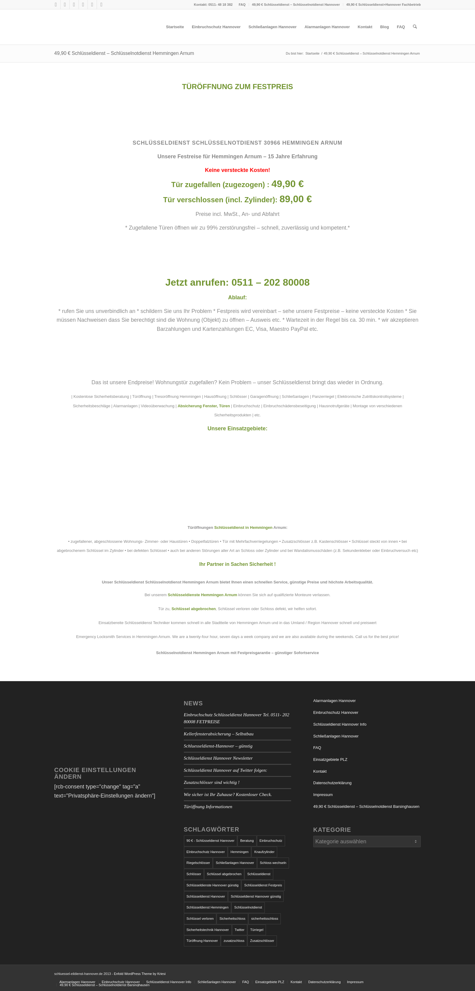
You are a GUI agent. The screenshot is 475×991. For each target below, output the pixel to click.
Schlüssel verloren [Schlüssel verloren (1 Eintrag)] (200, 918)
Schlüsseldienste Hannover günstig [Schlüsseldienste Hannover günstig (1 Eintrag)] (213, 885)
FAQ (242, 4)
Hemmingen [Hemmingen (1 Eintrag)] (239, 852)
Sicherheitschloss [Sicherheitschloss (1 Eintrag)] (232, 918)
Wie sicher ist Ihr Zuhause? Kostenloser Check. (228, 794)
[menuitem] (242, 4)
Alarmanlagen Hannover (334, 700)
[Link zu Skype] (74, 4)
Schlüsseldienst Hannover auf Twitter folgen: (225, 770)
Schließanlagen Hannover (336, 736)
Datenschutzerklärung (332, 783)
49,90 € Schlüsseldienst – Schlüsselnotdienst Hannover (296, 4)
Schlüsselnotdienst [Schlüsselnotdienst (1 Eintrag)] (248, 907)
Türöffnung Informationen (208, 806)
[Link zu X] (65, 4)
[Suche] (415, 27)
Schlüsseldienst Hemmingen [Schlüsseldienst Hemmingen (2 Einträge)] (208, 907)
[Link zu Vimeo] (92, 4)
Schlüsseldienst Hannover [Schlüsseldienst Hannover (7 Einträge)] (206, 896)
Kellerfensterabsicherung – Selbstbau (219, 733)
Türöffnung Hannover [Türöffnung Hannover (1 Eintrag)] (202, 940)
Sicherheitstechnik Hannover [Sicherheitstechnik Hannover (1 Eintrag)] (208, 930)
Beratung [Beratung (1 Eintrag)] (247, 840)
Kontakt (320, 771)
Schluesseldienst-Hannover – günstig (218, 745)
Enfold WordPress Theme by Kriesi (140, 974)
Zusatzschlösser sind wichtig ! (212, 782)
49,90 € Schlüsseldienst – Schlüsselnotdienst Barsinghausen (366, 806)
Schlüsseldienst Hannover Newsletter (218, 758)
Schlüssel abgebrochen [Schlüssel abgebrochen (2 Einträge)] (224, 874)
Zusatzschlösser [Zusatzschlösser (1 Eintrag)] (262, 940)
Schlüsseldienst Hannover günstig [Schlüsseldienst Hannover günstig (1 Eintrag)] (256, 896)
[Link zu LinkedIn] (101, 4)
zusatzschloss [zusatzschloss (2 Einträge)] (234, 940)
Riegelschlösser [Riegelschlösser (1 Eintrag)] (198, 863)
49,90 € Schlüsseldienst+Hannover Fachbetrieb (383, 4)
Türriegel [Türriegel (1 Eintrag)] (256, 930)
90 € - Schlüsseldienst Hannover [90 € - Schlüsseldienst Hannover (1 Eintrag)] (210, 840)
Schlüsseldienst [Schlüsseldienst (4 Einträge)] (258, 874)
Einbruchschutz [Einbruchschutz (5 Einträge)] (271, 840)
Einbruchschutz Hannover (335, 712)
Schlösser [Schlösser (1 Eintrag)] (194, 874)
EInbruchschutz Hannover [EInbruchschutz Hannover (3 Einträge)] (206, 852)
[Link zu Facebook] (55, 4)
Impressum (323, 794)
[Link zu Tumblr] (83, 4)
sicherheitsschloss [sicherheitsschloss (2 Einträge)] (264, 918)
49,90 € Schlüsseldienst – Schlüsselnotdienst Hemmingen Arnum (124, 53)
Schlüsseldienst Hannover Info (340, 724)
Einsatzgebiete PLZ (330, 759)
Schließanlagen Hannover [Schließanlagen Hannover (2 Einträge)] (235, 863)
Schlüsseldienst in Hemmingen (243, 527)
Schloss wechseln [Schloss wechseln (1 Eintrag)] (273, 863)
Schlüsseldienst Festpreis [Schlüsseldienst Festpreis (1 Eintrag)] (263, 885)
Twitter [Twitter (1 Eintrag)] (239, 930)
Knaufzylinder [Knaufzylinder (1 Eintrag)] (264, 852)
